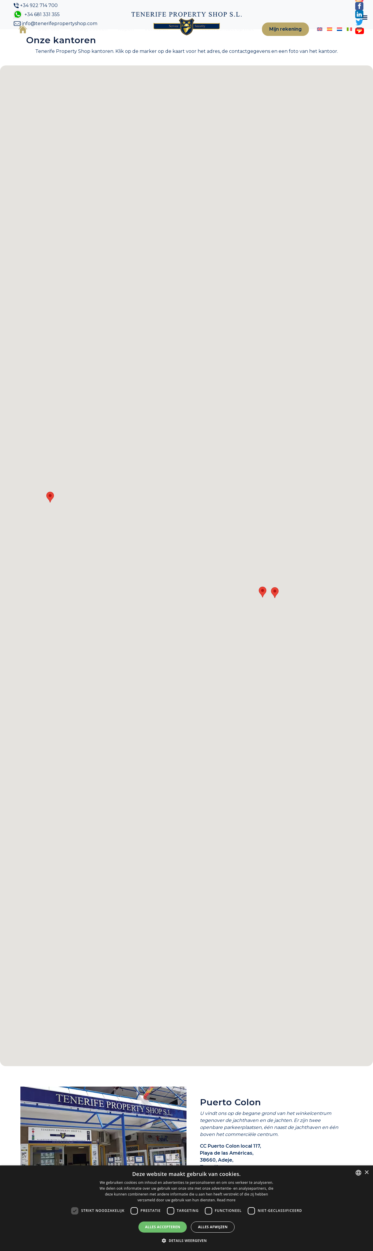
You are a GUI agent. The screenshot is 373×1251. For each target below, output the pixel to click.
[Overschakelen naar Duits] (343, 38)
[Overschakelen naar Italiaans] (333, 38)
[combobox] (358, 1173)
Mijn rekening (275, 38)
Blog (178, 38)
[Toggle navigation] (356, 39)
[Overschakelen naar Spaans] (315, 38)
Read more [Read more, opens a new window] (226, 1200)
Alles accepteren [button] (162, 1226)
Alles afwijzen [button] (213, 1226)
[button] (50, 516)
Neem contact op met (216, 38)
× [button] (366, 1172)
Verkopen (151, 38)
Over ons (44, 38)
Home (23, 38)
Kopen (121, 38)
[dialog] (186, 1208)
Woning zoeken (77, 38)
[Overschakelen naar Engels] (306, 38)
